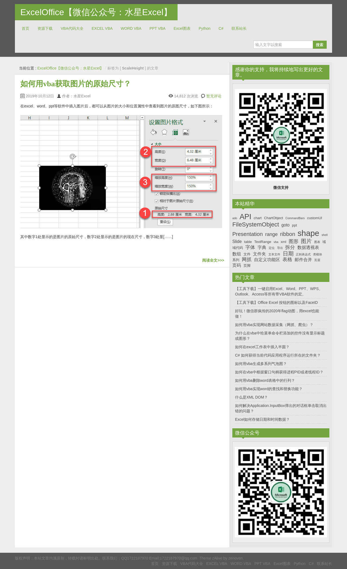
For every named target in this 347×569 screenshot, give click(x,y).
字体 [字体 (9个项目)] (250, 247)
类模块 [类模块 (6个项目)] (317, 254)
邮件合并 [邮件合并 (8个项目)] (303, 259)
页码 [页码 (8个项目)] (236, 265)
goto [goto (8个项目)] (285, 225)
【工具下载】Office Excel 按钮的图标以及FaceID (276, 302)
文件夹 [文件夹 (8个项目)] (259, 254)
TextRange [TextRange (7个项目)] (262, 242)
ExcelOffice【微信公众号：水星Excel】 (96, 12)
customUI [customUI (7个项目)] (314, 218)
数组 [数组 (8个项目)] (236, 254)
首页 (25, 28)
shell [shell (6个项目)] (324, 234)
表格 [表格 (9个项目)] (287, 259)
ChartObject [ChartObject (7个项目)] (273, 218)
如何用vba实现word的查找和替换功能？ (269, 389)
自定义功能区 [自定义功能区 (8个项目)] (267, 259)
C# (221, 28)
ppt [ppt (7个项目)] (294, 225)
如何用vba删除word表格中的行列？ (265, 380)
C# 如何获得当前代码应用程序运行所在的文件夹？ (278, 355)
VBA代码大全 (72, 28)
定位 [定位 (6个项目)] (272, 247)
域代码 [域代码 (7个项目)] (237, 248)
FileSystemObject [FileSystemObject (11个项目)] (255, 224)
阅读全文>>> (213, 260)
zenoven (235, 558)
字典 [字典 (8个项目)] (262, 247)
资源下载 (45, 28)
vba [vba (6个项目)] (276, 242)
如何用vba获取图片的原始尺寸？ (75, 84)
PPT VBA (158, 28)
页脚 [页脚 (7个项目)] (246, 266)
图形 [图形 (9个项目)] (293, 241)
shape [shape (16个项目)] (308, 233)
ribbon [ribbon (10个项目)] (287, 234)
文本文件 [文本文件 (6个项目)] (274, 254)
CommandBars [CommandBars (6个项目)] (295, 218)
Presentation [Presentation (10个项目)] (247, 234)
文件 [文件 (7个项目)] (246, 254)
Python (205, 28)
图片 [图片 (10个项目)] (306, 241)
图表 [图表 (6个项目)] (317, 242)
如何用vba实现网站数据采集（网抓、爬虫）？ (274, 325)
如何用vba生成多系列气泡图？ (261, 363)
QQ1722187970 (134, 558)
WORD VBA (131, 28)
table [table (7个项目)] (248, 242)
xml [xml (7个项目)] (283, 242)
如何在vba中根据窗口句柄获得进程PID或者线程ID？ (279, 372)
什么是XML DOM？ (251, 397)
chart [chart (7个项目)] (258, 218)
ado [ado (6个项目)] (234, 218)
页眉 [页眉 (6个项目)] (317, 260)
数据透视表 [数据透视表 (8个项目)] (308, 247)
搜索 (319, 44)
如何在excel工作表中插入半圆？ (262, 347)
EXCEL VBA (102, 28)
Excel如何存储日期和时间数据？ (262, 419)
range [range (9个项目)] (271, 234)
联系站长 (239, 28)
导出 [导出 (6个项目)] (280, 247)
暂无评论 (213, 96)
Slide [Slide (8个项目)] (237, 241)
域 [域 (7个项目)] (324, 242)
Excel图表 (182, 28)
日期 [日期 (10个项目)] (288, 253)
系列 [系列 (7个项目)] (235, 260)
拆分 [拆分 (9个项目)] (290, 247)
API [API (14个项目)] (245, 217)
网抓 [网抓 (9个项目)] (247, 259)
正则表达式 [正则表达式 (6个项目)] (303, 254)
